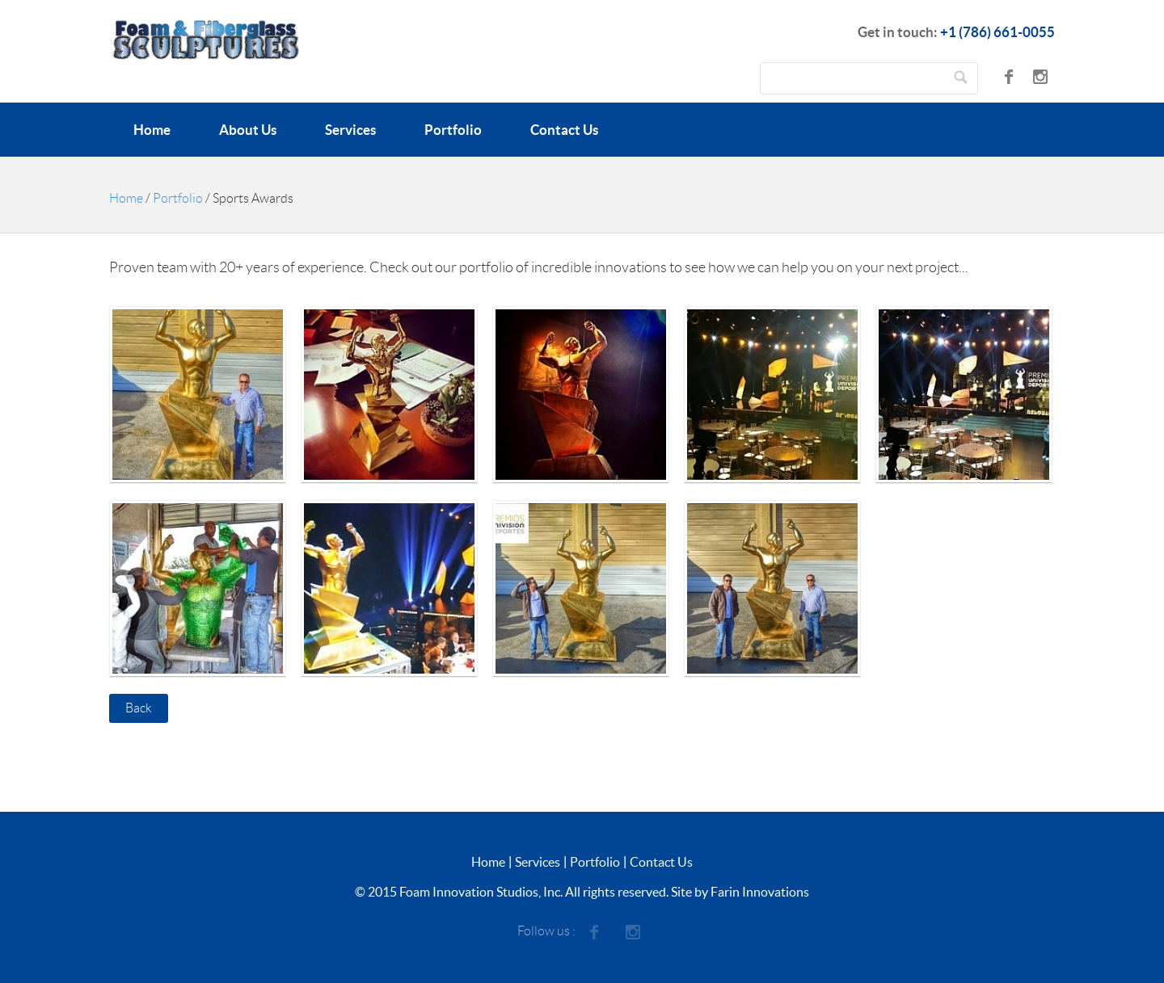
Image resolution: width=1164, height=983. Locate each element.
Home (152, 129)
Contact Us (564, 129)
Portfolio (453, 129)
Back (138, 708)
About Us (247, 129)
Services (350, 129)
